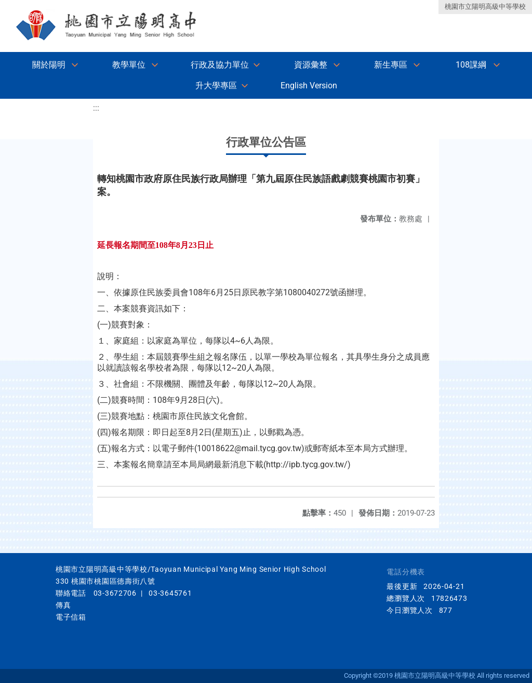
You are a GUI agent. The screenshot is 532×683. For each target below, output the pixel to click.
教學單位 (128, 65)
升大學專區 (216, 85)
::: (96, 108)
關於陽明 (48, 65)
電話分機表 (406, 572)
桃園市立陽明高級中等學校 (485, 6)
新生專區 (390, 65)
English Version (309, 85)
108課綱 (471, 65)
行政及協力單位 (220, 65)
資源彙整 (310, 65)
